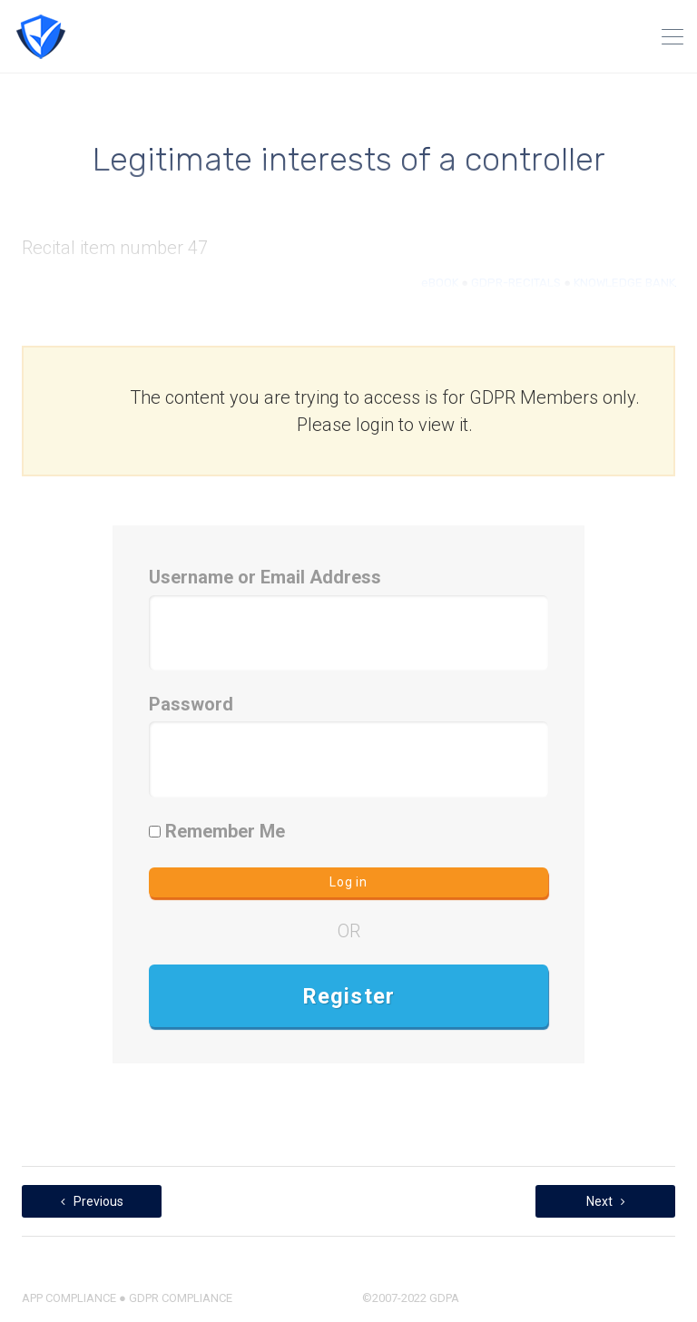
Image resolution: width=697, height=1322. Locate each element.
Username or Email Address (265, 577)
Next (605, 1201)
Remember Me (217, 831)
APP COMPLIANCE (69, 1298)
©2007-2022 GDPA (410, 1298)
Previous (92, 1201)
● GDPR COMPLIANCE (174, 1298)
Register (349, 996)
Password (191, 704)
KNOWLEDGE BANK (624, 282)
